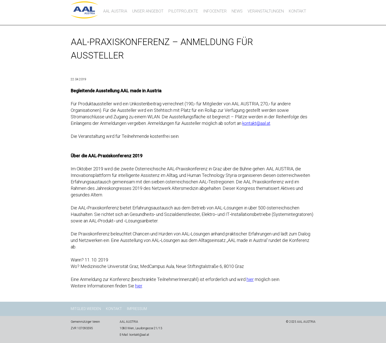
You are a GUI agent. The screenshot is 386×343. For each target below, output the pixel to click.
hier (250, 279)
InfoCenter (215, 11)
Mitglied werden (86, 309)
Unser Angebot (147, 11)
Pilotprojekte (183, 11)
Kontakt (297, 11)
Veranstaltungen (266, 11)
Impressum (137, 309)
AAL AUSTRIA (115, 11)
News (237, 11)
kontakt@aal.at (256, 123)
